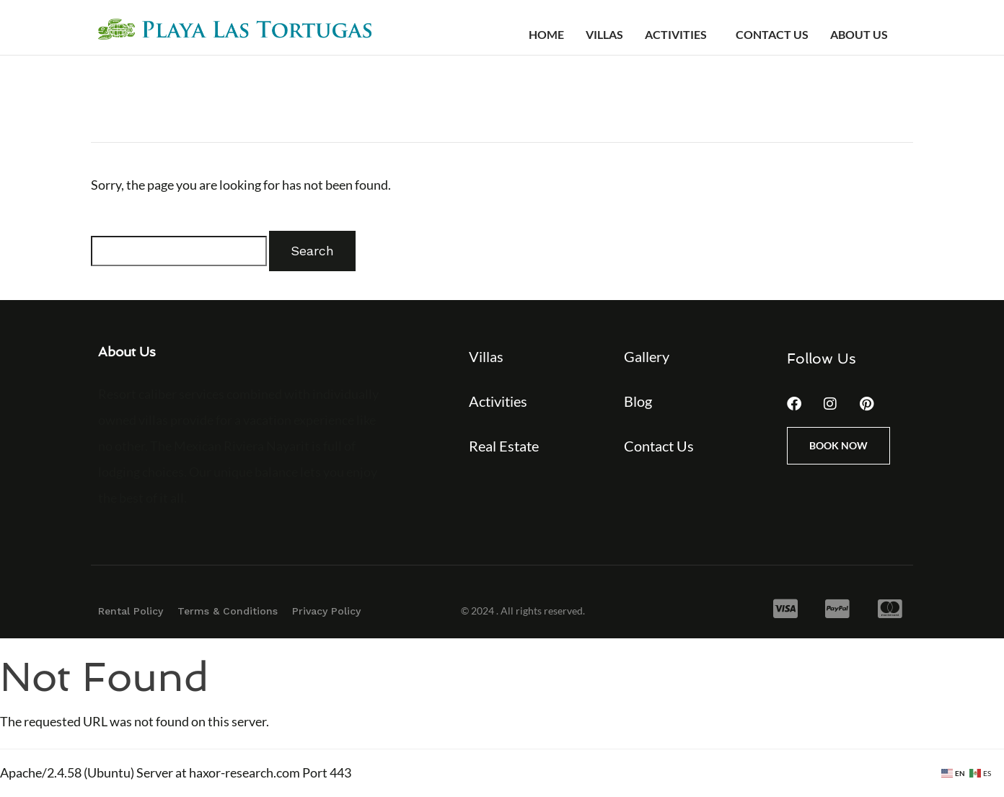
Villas (604, 34)
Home (546, 34)
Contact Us (772, 34)
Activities (676, 34)
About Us (859, 34)
